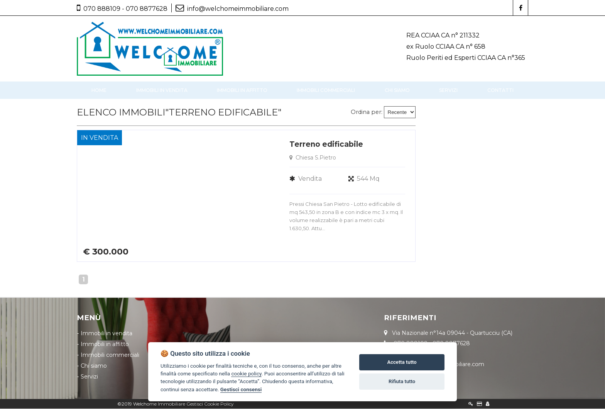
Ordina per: (366, 112)
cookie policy (246, 373)
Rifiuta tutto (402, 381)
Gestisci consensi (241, 389)
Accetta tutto (401, 362)
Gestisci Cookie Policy (210, 404)
